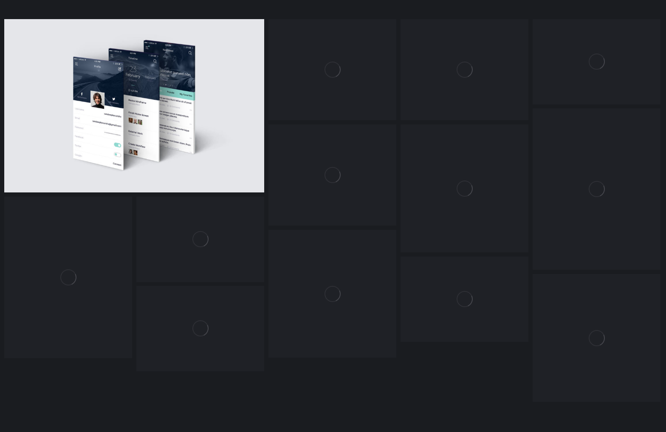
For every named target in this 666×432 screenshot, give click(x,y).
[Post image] (332, 69)
